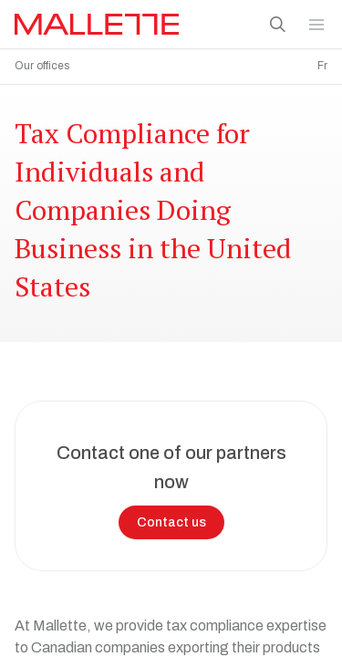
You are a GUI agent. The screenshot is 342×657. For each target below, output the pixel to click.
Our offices (42, 65)
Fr (322, 65)
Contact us (171, 518)
